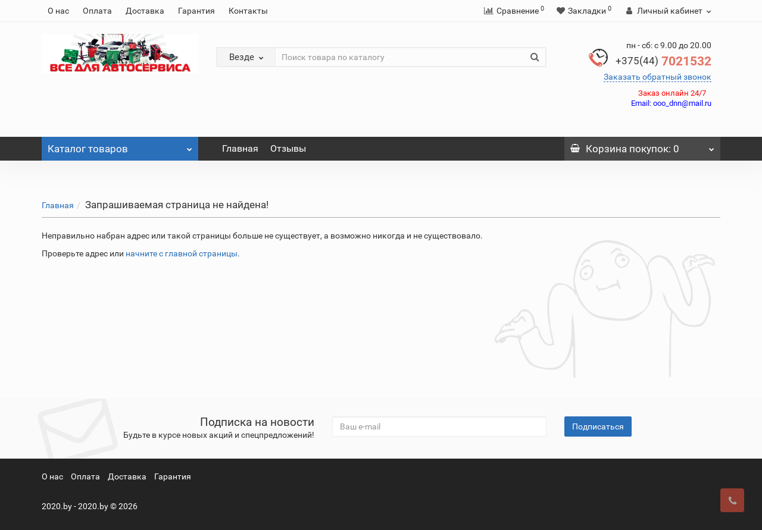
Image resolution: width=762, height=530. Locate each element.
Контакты (248, 10)
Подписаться (598, 426)
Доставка (145, 10)
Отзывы (288, 148)
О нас (58, 10)
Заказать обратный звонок (657, 76)
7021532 (663, 61)
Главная (240, 148)
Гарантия (196, 10)
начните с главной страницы (182, 253)
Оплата (97, 10)
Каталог (120, 146)
